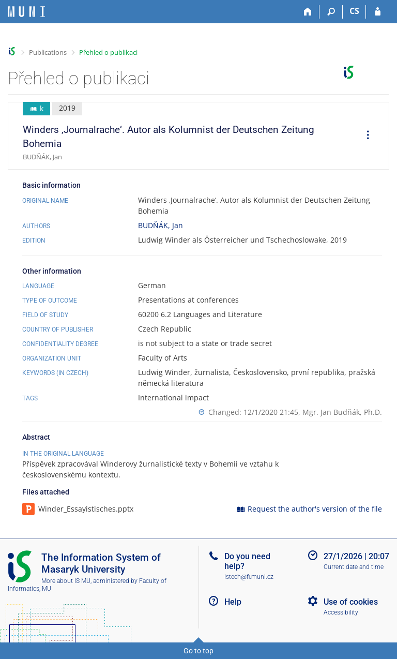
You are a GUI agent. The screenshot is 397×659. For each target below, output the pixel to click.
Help (232, 602)
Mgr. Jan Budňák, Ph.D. (342, 412)
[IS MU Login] (377, 12)
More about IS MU (65, 581)
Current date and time (354, 567)
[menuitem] (364, 136)
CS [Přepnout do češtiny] (354, 11)
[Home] (307, 12)
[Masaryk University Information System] (26, 11)
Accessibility (341, 612)
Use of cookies (351, 602)
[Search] (331, 12)
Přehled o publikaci (108, 52)
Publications (48, 52)
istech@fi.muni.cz (248, 576)
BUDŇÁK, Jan (160, 225)
